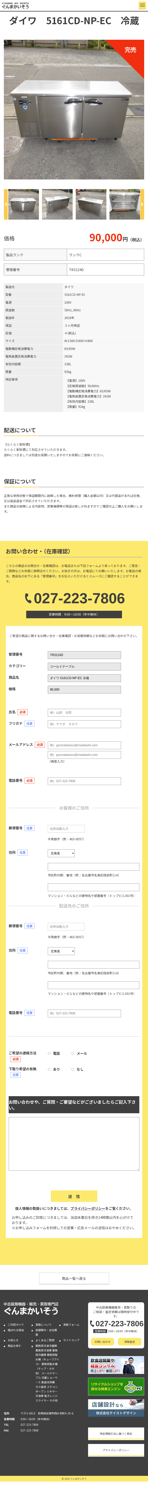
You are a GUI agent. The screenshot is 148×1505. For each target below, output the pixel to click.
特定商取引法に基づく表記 (116, 1434)
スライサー (42, 1400)
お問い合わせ (102, 1342)
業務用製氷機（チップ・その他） (46, 1368)
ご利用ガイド (16, 1324)
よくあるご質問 (44, 1340)
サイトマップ (71, 1340)
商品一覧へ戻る (74, 1278)
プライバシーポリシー (88, 1208)
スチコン (52, 1387)
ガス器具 (40, 1387)
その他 (54, 1400)
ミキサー (52, 1391)
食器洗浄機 (48, 1382)
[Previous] (6, 204)
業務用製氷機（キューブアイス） (47, 1359)
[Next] (142, 204)
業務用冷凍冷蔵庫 (46, 1346)
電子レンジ (51, 1396)
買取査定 (129, 1342)
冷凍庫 (39, 1396)
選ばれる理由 (16, 1330)
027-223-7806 (74, 598)
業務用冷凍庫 (43, 1350)
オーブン (40, 1391)
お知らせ (13, 1340)
